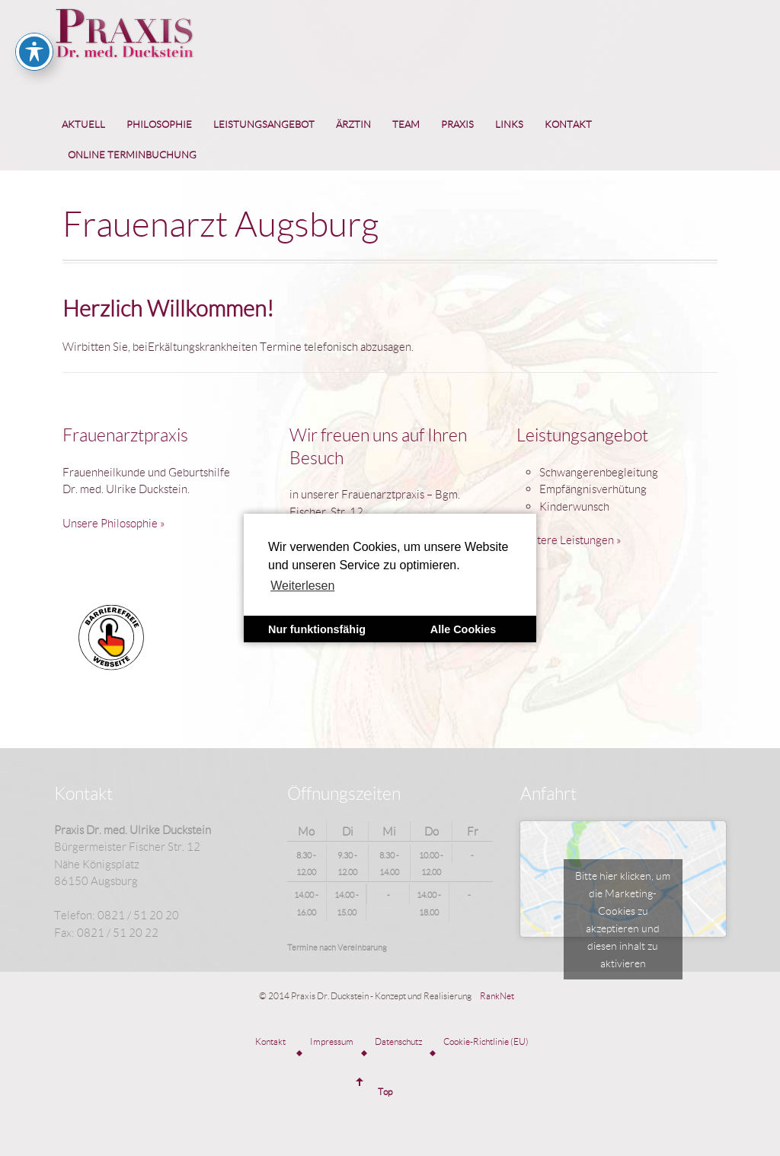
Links (509, 124)
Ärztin (353, 124)
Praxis (457, 124)
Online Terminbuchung (132, 154)
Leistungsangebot (264, 124)
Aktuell (83, 124)
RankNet (497, 996)
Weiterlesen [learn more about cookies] (302, 585)
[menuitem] (83, 125)
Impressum (331, 1041)
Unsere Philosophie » (113, 523)
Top (385, 1091)
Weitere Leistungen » (569, 539)
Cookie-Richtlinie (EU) (486, 1041)
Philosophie (159, 124)
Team (406, 124)
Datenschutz (398, 1041)
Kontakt (568, 124)
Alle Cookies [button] (463, 629)
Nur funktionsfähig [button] (317, 629)
